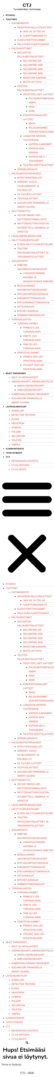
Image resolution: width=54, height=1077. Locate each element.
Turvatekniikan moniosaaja (27, 9)
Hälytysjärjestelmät (25, 240)
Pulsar (16, 432)
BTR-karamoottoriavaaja (33, 302)
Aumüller (17, 411)
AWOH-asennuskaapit (30, 386)
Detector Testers (23, 415)
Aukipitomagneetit (35, 36)
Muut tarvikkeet (16, 373)
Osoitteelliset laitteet (38, 94)
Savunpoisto (19, 261)
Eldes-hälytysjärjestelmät (35, 244)
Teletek (16, 440)
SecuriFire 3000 (33, 73)
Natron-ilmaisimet (40, 144)
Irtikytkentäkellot (30, 178)
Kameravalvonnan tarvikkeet (30, 394)
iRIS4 (31, 107)
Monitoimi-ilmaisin (34, 78)
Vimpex (15, 444)
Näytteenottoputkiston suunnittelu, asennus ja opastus (33, 227)
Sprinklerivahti (27, 169)
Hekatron (17, 423)
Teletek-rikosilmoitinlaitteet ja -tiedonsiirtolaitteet (33, 252)
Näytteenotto (20, 211)
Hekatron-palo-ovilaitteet (34, 27)
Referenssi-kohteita (24, 461)
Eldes (15, 419)
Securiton (18, 436)
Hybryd (16, 427)
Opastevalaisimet (28, 352)
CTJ (27, 5)
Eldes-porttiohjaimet (31, 40)
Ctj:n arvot (18, 469)
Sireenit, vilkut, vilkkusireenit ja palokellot (28, 186)
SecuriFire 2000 (33, 69)
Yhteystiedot (14, 453)
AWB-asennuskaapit (29, 390)
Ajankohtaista (15, 448)
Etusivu (10, 15)
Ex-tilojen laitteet (29, 194)
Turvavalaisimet (27, 323)
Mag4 (32, 123)
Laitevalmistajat (16, 406)
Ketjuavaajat (25, 307)
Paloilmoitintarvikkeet (26, 173)
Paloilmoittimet (21, 48)
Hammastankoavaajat (31, 315)
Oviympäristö (20, 23)
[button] (27, 526)
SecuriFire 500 (32, 61)
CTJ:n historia (20, 465)
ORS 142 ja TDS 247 (34, 31)
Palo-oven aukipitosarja (33, 44)
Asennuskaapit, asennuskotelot (32, 381)
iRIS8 (31, 111)
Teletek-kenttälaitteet (38, 165)
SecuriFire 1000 (33, 65)
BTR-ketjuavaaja (27, 311)
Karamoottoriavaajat (31, 298)
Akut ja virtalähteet (24, 377)
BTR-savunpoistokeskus (32, 294)
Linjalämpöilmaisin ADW (26, 236)
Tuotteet (11, 19)
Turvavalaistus (21, 319)
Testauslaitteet (27, 198)
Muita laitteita (32, 82)
